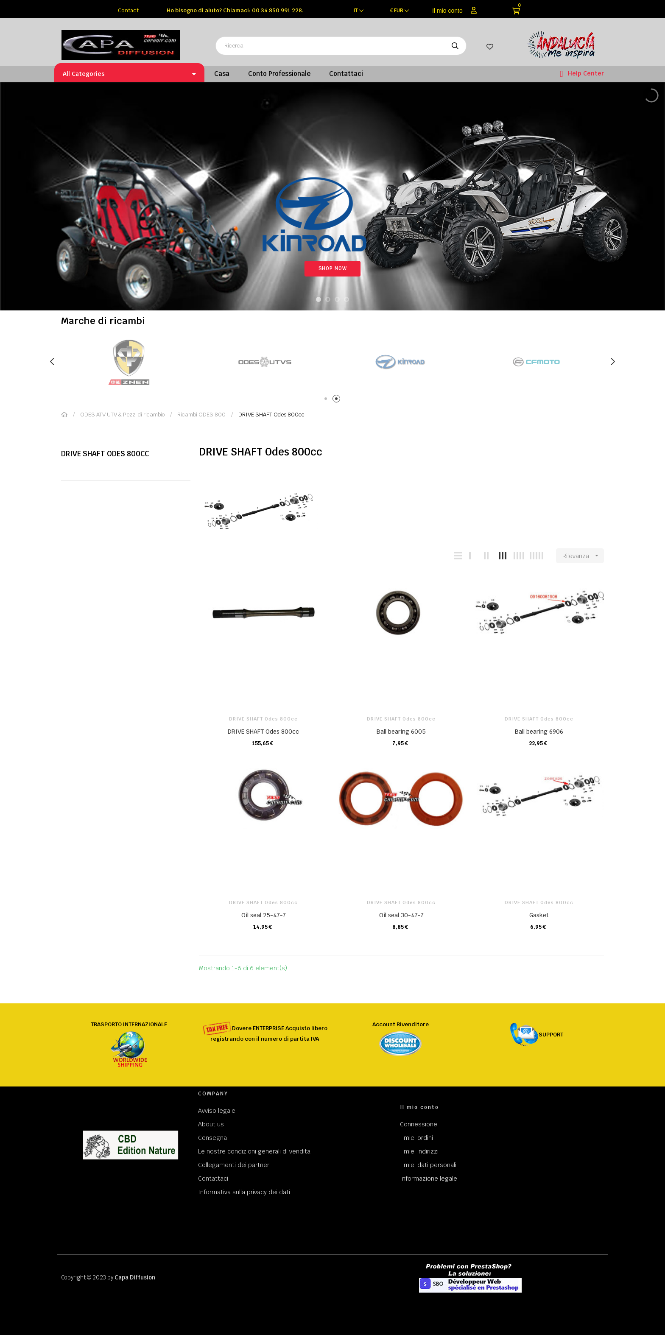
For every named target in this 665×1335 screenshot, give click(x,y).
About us (211, 1124)
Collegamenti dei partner (233, 1165)
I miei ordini (416, 1138)
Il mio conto (447, 10)
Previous (52, 361)
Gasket (539, 915)
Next (612, 361)
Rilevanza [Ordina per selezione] (583, 555)
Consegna (212, 1138)
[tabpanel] (88, 361)
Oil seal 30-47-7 (401, 915)
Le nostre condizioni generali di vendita (254, 1151)
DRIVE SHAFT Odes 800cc (105, 453)
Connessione (418, 1124)
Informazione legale (428, 1178)
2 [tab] (337, 400)
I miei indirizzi (419, 1151)
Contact (128, 10)
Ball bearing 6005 (401, 731)
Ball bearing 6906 (539, 731)
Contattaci (213, 1178)
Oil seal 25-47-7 (263, 915)
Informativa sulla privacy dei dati (244, 1192)
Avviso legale (216, 1110)
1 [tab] (327, 400)
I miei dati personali (428, 1165)
